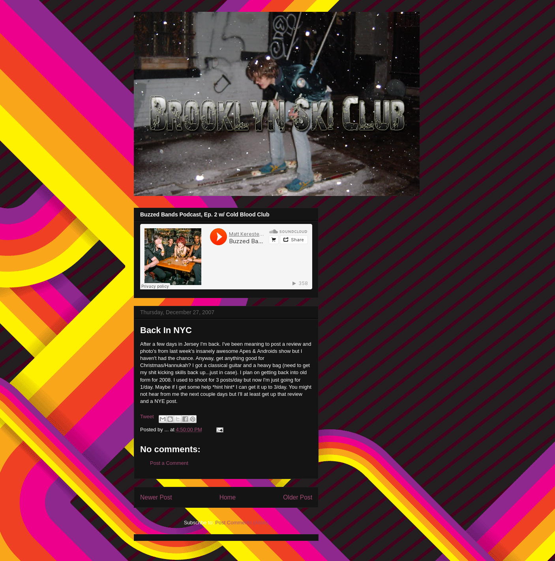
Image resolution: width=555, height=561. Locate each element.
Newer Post (156, 497)
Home (227, 497)
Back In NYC (166, 330)
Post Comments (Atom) (241, 523)
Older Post (297, 497)
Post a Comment (169, 463)
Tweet (147, 416)
